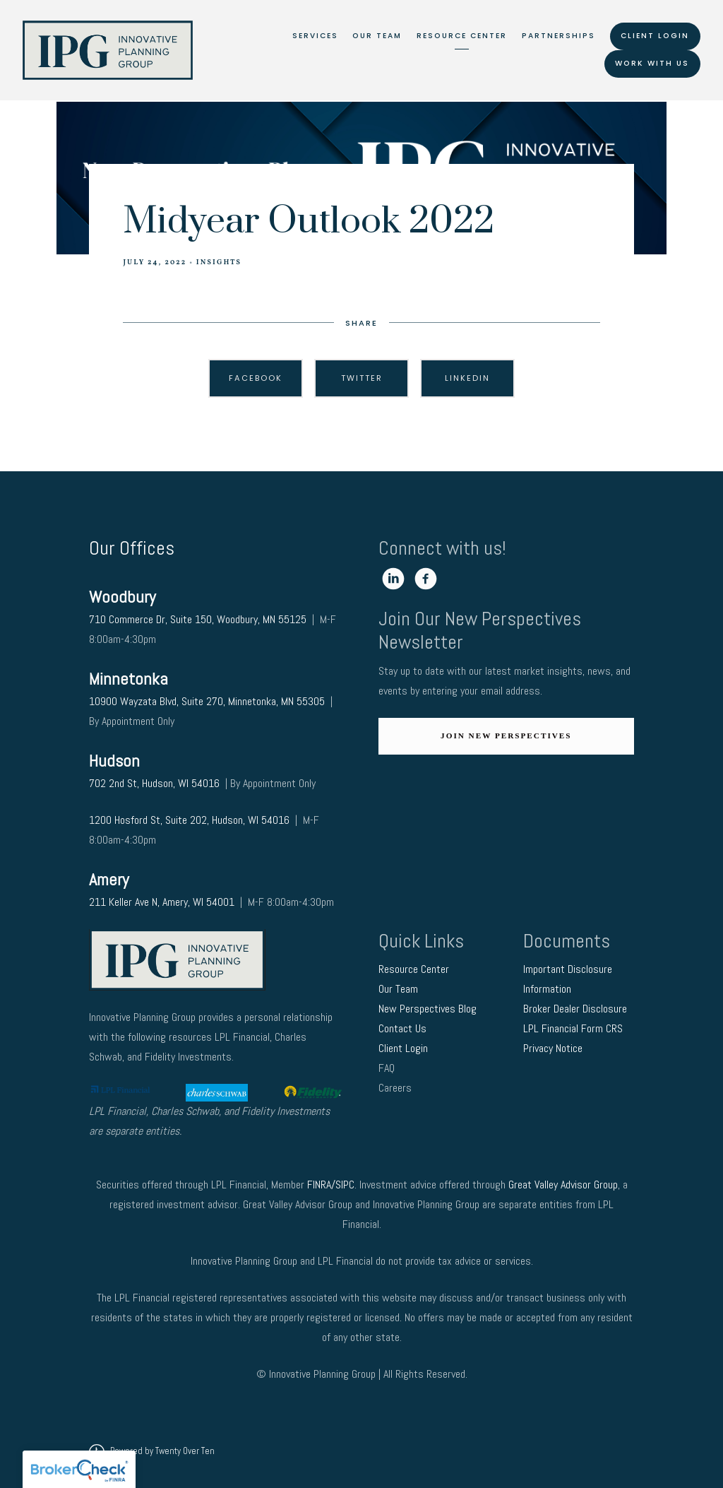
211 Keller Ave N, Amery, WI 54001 (161, 901)
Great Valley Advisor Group (563, 1184)
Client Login (655, 35)
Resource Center (462, 35)
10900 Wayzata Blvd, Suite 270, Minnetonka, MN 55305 (207, 701)
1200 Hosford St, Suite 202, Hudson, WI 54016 (189, 820)
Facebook (255, 378)
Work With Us (652, 63)
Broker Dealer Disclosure (575, 1008)
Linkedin (467, 378)
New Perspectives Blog (427, 1008)
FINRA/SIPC (330, 1184)
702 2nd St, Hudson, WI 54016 (155, 783)
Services (315, 35)
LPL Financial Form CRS (574, 1028)
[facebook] (425, 578)
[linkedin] (393, 578)
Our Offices (131, 548)
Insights (218, 262)
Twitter (362, 378)
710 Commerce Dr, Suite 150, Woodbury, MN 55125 (197, 619)
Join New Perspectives (506, 735)
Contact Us (403, 1028)
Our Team (377, 35)
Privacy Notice (554, 1048)
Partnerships (558, 35)
